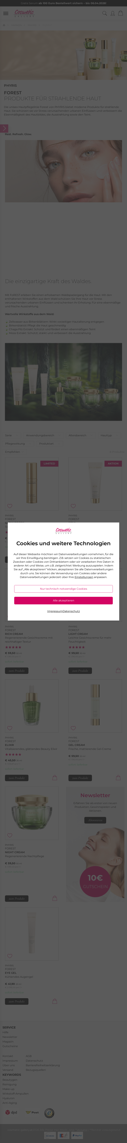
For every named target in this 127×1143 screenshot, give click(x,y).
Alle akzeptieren (63, 600)
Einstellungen (84, 577)
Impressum (55, 611)
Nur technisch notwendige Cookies (63, 588)
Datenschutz (71, 611)
